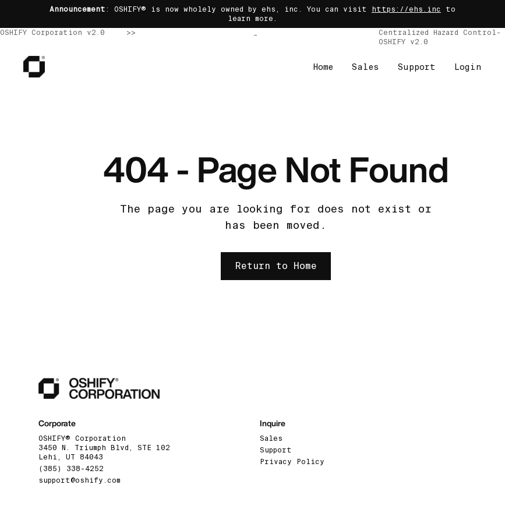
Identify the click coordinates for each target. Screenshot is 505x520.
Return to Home (276, 266)
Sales (365, 67)
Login (468, 67)
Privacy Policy (292, 461)
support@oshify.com (79, 480)
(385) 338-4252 (71, 468)
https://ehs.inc (406, 9)
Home (323, 67)
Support (417, 67)
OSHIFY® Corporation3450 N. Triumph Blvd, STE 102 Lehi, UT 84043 (104, 448)
